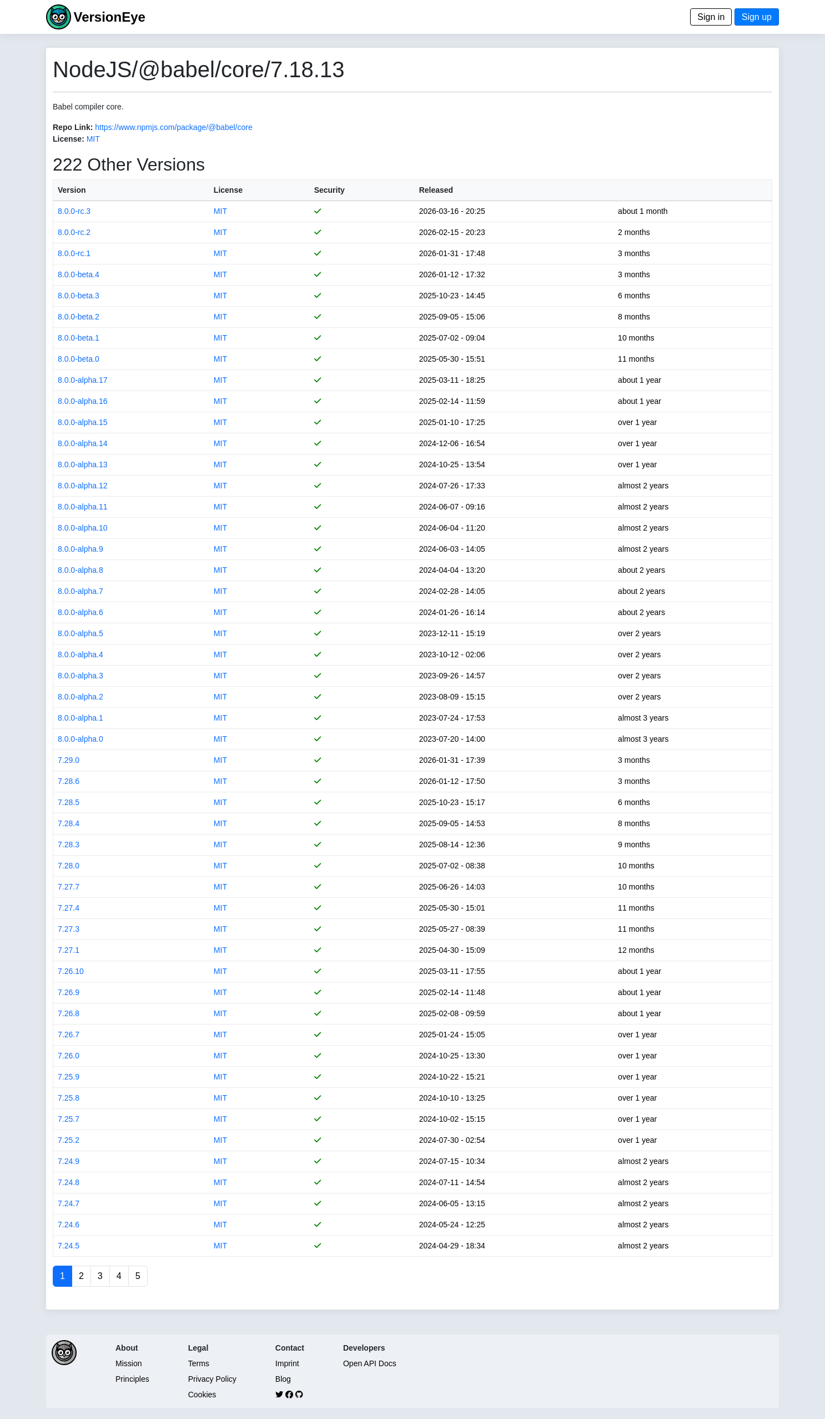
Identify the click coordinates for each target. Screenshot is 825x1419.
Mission (128, 1363)
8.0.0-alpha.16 (83, 401)
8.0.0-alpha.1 (80, 717)
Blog (283, 1379)
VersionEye (109, 16)
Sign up (757, 17)
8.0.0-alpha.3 (80, 675)
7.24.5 (68, 1245)
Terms (198, 1363)
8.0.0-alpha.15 (83, 422)
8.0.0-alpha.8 (80, 570)
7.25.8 (68, 1097)
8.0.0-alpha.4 (80, 654)
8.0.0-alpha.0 (80, 739)
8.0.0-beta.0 (78, 358)
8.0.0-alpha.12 (83, 485)
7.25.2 (68, 1140)
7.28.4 (68, 823)
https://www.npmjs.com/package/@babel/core (173, 127)
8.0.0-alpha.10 (83, 527)
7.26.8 (68, 1013)
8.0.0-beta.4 (78, 274)
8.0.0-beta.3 (78, 295)
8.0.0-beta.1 (78, 337)
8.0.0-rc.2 (74, 232)
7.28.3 (68, 844)
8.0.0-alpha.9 (80, 548)
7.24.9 (68, 1161)
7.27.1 (68, 950)
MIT (93, 138)
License (228, 190)
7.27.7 (68, 886)
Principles (132, 1379)
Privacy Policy (212, 1379)
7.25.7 (68, 1119)
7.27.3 (68, 929)
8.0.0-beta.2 (78, 316)
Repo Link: (73, 127)
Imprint (287, 1363)
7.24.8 (68, 1182)
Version (72, 190)
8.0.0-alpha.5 (80, 633)
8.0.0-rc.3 (74, 211)
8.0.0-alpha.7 (80, 591)
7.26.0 (68, 1055)
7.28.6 (68, 781)
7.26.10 (71, 971)
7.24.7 (68, 1203)
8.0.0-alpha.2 (80, 696)
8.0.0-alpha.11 (83, 506)
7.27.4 (68, 907)
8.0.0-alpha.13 (83, 464)
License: (68, 138)
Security (329, 190)
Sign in (711, 17)
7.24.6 (68, 1224)
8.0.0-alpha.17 (83, 380)
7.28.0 (68, 865)
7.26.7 (68, 1034)
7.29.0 (68, 760)
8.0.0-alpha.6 (80, 612)
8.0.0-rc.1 (74, 253)
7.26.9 (68, 992)
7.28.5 (68, 802)
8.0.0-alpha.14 (83, 443)
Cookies (202, 1394)
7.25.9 (68, 1076)
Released (436, 190)
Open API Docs (369, 1363)
